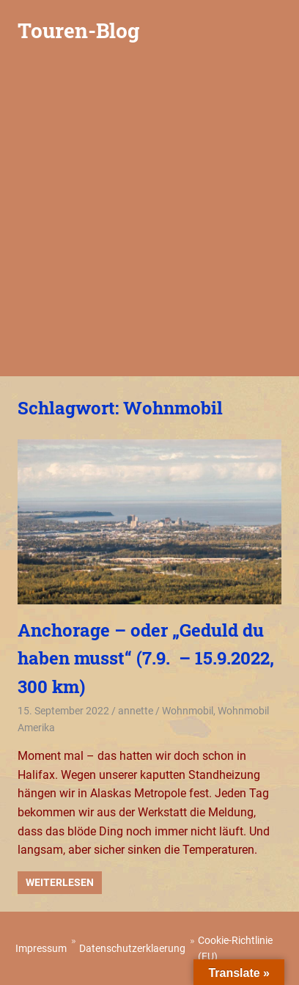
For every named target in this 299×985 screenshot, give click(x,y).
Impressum (41, 948)
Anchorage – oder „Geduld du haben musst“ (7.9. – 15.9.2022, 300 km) (146, 658)
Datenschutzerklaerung (132, 948)
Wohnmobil (187, 711)
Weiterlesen (60, 882)
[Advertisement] (149, 219)
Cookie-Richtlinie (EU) (235, 948)
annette (135, 711)
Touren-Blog (78, 30)
